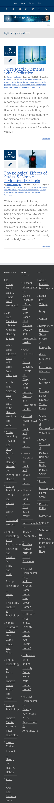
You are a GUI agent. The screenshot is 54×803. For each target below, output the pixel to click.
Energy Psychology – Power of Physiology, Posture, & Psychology (10, 598)
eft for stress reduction (37, 187)
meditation (15, 84)
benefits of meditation (25, 79)
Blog (42, 311)
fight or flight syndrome (25, 82)
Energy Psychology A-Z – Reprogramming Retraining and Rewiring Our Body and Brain (10, 553)
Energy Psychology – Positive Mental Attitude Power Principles (10, 720)
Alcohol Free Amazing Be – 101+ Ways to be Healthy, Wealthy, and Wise (10, 404)
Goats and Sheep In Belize (26, 437)
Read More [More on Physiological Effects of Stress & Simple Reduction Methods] (46, 246)
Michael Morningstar (14, 77)
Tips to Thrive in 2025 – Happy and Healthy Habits (10, 757)
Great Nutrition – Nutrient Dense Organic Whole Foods (43, 393)
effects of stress (22, 187)
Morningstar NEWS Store (43, 492)
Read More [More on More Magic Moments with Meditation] (46, 138)
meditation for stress (27, 84)
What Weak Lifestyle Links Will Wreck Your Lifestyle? (10, 360)
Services (43, 523)
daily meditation (39, 79)
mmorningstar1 (31, 523)
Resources (43, 515)
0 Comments (36, 87)
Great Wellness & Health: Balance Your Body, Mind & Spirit (43, 457)
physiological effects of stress (28, 190)
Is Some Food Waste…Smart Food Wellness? (10, 292)
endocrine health (10, 82)
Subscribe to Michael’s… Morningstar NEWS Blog (43, 540)
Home (42, 481)
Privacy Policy (43, 506)
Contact (43, 318)
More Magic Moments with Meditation (24, 71)
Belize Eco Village (43, 300)
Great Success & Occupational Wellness (43, 424)
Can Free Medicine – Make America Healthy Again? (10, 325)
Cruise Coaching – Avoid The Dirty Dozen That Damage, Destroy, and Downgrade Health (10, 455)
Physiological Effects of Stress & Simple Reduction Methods (25, 177)
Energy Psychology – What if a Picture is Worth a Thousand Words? (10, 505)
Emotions (7, 79)
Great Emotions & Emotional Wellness (43, 363)
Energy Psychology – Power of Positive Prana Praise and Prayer (10, 679)
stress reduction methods (32, 192)
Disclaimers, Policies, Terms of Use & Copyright (43, 336)
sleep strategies (24, 87)
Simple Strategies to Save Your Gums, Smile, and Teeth (10, 637)
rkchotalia (28, 655)
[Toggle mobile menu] (48, 23)
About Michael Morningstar (43, 284)
